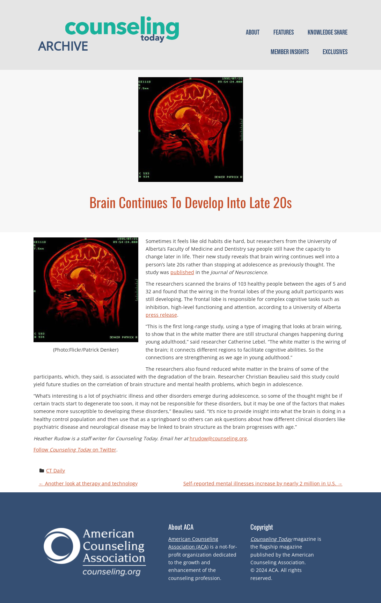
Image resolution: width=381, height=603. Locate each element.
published (182, 272)
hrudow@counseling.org (218, 438)
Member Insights (290, 52)
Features (283, 32)
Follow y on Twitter (75, 449)
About (252, 32)
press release (161, 314)
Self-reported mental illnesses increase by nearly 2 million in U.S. (263, 483)
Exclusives (335, 52)
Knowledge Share (327, 32)
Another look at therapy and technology (88, 483)
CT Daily (55, 470)
